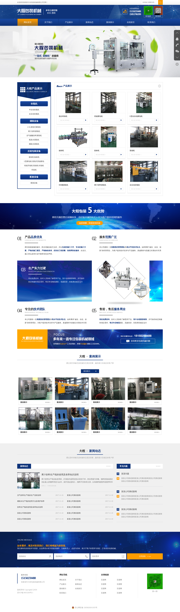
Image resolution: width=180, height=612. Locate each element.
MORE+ (108, 466)
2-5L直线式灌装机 (34, 127)
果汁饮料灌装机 (34, 131)
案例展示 (110, 22)
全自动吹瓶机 (34, 114)
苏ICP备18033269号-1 (25, 593)
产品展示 (69, 22)
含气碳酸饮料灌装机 (34, 135)
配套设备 (34, 177)
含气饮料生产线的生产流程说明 (40, 495)
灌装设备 (34, 121)
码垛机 (34, 170)
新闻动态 (89, 22)
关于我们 (48, 22)
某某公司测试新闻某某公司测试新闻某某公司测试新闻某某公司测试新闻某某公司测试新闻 (141, 479)
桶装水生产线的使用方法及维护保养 (40, 501)
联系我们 (151, 22)
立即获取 (145, 556)
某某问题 (125, 474)
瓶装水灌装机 (34, 140)
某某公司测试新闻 (40, 513)
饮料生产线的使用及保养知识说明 (40, 507)
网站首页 (28, 22)
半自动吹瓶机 (34, 110)
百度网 (103, 580)
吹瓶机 (34, 104)
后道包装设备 (34, 151)
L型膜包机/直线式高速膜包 (34, 161)
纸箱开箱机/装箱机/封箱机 (34, 166)
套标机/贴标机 (34, 157)
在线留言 (131, 22)
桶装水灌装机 (34, 144)
